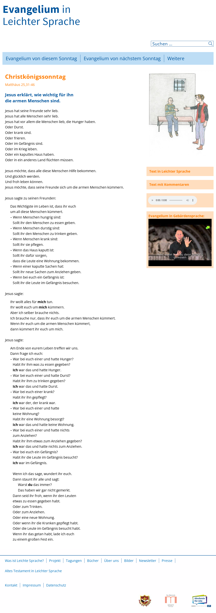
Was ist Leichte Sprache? (24, 560)
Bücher (93, 560)
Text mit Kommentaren (169, 184)
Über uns (111, 560)
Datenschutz (56, 585)
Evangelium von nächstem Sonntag (122, 58)
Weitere (175, 58)
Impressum (32, 585)
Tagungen (74, 560)
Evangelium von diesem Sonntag (41, 58)
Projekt (55, 560)
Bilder (129, 560)
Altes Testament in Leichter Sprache (33, 571)
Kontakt (11, 585)
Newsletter (147, 560)
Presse (167, 560)
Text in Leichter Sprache (169, 171)
